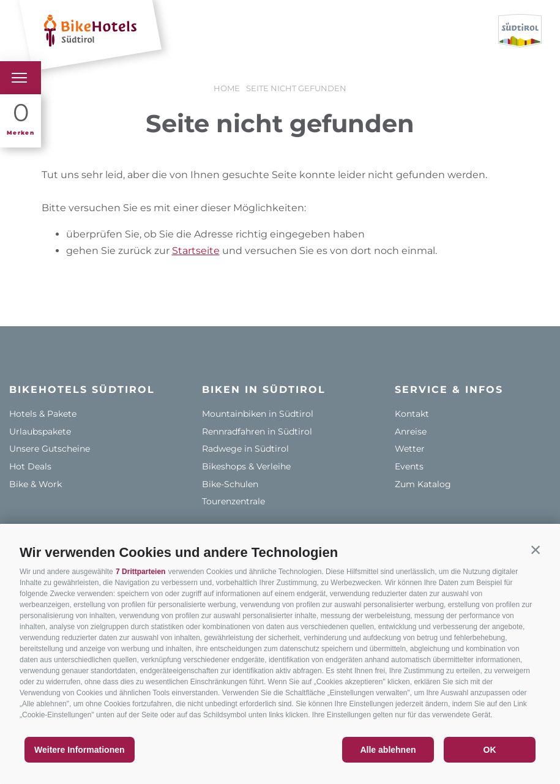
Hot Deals (30, 466)
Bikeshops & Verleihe (246, 466)
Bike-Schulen (230, 484)
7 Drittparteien (140, 571)
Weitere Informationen (79, 750)
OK (489, 750)
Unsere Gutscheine (49, 448)
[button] (535, 549)
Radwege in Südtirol (245, 448)
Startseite (196, 250)
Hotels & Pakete (43, 413)
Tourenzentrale (233, 501)
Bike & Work (35, 484)
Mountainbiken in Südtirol (257, 413)
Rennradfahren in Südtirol (257, 431)
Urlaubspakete (40, 431)
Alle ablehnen (388, 750)
